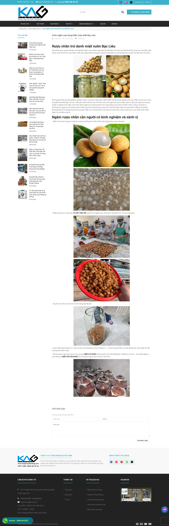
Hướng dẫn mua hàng (95, 500)
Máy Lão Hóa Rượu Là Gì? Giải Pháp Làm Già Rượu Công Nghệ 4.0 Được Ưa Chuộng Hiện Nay (36, 72)
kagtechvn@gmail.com (44, 2)
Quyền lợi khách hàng (94, 495)
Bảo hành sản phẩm (94, 509)
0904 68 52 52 (71, 2)
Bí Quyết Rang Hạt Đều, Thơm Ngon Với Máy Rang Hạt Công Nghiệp (37, 167)
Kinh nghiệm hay (86, 24)
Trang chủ (25, 24)
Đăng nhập (138, 2)
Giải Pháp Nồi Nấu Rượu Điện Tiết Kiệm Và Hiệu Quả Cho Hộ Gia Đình (37, 99)
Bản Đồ (103, 24)
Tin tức (69, 24)
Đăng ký (147, 2)
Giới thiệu (40, 24)
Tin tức (66, 500)
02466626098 (26, 499)
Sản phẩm (67, 495)
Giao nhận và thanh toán (96, 505)
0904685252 (37, 499)
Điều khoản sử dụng (94, 490)
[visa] (143, 524)
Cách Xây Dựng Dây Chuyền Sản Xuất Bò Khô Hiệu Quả (37, 45)
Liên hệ (114, 24)
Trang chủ (67, 490)
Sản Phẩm (55, 24)
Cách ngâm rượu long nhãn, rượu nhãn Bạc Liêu (74, 35)
